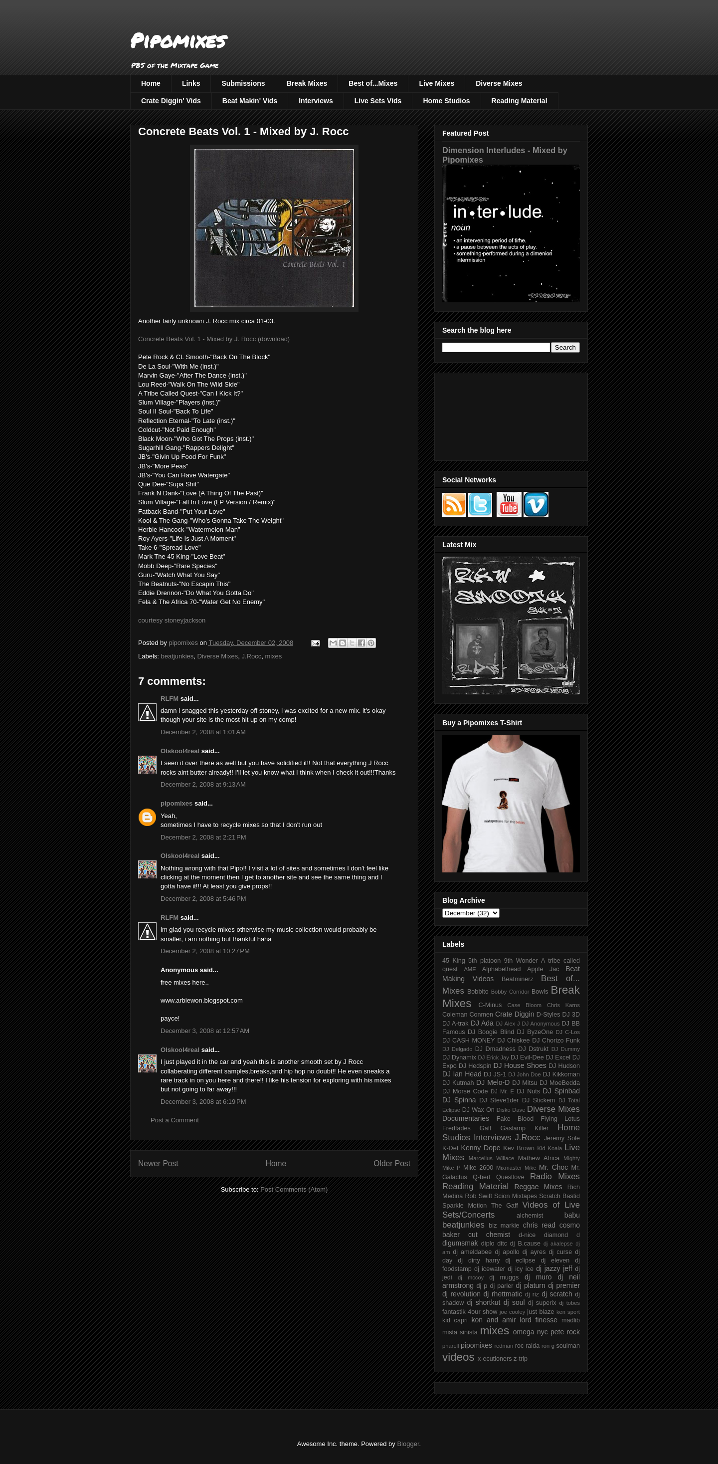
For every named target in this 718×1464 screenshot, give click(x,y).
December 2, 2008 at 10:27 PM (205, 951)
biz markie (504, 1225)
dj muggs (504, 1277)
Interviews (316, 101)
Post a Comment (175, 1120)
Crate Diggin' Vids (171, 101)
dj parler (501, 1285)
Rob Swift (478, 1196)
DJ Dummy (565, 1049)
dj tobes (569, 1303)
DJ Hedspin (475, 1065)
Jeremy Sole (562, 1138)
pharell (450, 1346)
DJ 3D (571, 1014)
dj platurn (530, 1285)
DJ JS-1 (495, 1074)
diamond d (562, 1235)
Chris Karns (563, 1005)
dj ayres (534, 1252)
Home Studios (446, 101)
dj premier (564, 1285)
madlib (570, 1320)
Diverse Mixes (499, 83)
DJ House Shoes (520, 1065)
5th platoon (484, 960)
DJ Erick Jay (493, 1057)
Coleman (454, 1014)
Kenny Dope (481, 1148)
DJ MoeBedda (559, 1082)
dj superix (542, 1302)
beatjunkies (177, 656)
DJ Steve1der (499, 1100)
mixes (273, 656)
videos (458, 1357)
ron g (547, 1346)
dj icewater (489, 1268)
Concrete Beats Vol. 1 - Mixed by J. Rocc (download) (214, 339)
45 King (453, 960)
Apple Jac (543, 969)
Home (151, 83)
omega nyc (530, 1332)
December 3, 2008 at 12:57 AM (205, 1031)
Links (191, 83)
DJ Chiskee (513, 1040)
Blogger (408, 1444)
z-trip (521, 1358)
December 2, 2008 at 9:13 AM (203, 784)
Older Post (391, 1163)
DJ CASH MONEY (468, 1040)
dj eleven (554, 1260)
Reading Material (519, 101)
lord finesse (538, 1320)
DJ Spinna (459, 1100)
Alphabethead (501, 969)
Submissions (243, 83)
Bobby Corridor (510, 992)
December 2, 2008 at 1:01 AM (203, 732)
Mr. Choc (553, 1167)
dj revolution (461, 1294)
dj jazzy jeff (554, 1268)
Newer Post (158, 1163)
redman (503, 1346)
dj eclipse (520, 1260)
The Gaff (504, 1205)
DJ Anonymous (541, 1024)
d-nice (527, 1235)
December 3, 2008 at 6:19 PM (203, 1101)
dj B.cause (525, 1243)
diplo (488, 1243)
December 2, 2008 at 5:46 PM (203, 898)
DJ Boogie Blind (491, 1032)
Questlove (510, 1177)
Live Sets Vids (378, 101)
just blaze (540, 1311)
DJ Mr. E (502, 1091)
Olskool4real (180, 751)
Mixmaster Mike (516, 1168)
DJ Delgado (457, 1049)
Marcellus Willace (491, 1158)
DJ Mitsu (524, 1082)
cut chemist (489, 1235)
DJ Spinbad (561, 1091)
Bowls (540, 991)
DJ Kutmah (458, 1082)
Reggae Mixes (538, 1187)
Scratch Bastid (559, 1196)
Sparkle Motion (464, 1205)
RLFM (170, 698)
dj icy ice (521, 1268)
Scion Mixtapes (515, 1196)
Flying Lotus (560, 1118)
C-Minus (490, 1005)
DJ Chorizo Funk (556, 1040)
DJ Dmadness (495, 1049)
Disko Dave (511, 1110)
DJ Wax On (478, 1109)
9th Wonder (521, 960)
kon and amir (493, 1320)
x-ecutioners (495, 1358)
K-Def (450, 1148)
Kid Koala (549, 1148)
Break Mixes (307, 83)
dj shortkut (483, 1302)
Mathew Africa (538, 1158)
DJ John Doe (524, 1074)
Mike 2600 (478, 1167)
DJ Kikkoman (561, 1074)
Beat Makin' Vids (249, 101)
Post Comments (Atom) (294, 1189)
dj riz (532, 1294)
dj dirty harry (479, 1260)
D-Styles (548, 1014)
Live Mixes (436, 83)
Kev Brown (519, 1148)
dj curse (560, 1252)
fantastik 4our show (469, 1311)
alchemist (530, 1215)
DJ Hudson (564, 1065)
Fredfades (456, 1128)
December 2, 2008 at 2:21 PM (203, 837)
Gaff (486, 1128)
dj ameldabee (472, 1252)
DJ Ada (482, 1023)
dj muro (538, 1277)
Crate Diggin (514, 1014)
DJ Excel (557, 1057)
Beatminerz (518, 979)
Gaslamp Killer (525, 1128)
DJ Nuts (528, 1091)
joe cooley (512, 1312)
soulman (568, 1345)
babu (572, 1215)
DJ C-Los (568, 1032)
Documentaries (465, 1118)
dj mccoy (471, 1277)
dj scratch (556, 1294)
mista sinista (460, 1332)
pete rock (565, 1332)
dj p (482, 1285)
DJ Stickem (538, 1100)
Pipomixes (177, 40)
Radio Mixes (555, 1176)
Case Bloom (524, 1005)
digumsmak (460, 1243)
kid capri (455, 1320)
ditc (502, 1243)
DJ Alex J (508, 1024)
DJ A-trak (455, 1023)
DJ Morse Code (465, 1091)
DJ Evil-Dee (527, 1057)
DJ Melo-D (493, 1082)
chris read (539, 1225)
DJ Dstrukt (533, 1049)
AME (470, 969)
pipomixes (176, 803)
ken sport (568, 1312)
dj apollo (507, 1252)
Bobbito (478, 991)
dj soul (514, 1302)
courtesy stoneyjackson (171, 620)
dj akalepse (558, 1244)
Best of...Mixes (373, 83)
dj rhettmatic (503, 1294)
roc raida (527, 1345)
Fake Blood (515, 1118)
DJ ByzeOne (535, 1032)
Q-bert (482, 1177)
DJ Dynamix (459, 1057)
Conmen (481, 1014)
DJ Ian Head (462, 1074)
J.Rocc (251, 656)
